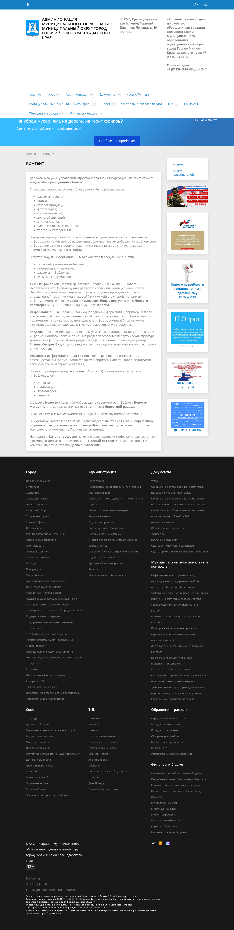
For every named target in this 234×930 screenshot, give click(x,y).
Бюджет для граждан (163, 808)
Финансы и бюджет (84, 113)
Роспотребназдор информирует (45, 698)
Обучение (94, 765)
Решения (93, 724)
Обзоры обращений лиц (165, 736)
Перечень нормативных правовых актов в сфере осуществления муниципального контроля (176, 604)
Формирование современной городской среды (54, 610)
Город (50, 94)
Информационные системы (104, 534)
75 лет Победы (34, 575)
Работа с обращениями (102, 748)
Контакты (191, 104)
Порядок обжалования (164, 730)
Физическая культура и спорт (43, 587)
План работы (33, 771)
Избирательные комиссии (104, 736)
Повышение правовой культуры (107, 771)
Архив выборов (97, 759)
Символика (32, 486)
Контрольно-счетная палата (141, 104)
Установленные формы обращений (172, 753)
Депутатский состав (37, 724)
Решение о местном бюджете (168, 832)
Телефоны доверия (37, 504)
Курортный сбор (36, 510)
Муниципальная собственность (107, 575)
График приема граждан (40, 765)
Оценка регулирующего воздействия (173, 545)
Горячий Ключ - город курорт (43, 592)
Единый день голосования (104, 789)
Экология (31, 669)
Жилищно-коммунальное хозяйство (47, 604)
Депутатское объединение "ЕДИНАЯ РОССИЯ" (53, 753)
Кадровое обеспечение (102, 557)
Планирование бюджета (165, 820)
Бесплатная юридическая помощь (46, 634)
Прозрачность (159, 748)
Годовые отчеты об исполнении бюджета (175, 785)
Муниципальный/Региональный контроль (60, 104)
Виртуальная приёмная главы (169, 718)
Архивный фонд (35, 522)
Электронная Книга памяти (42, 687)
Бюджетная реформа (163, 814)
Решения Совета (35, 789)
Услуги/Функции (139, 94)
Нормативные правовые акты (169, 742)
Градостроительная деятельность (46, 581)
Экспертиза (158, 534)
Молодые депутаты (37, 742)
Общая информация (38, 481)
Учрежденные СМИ (37, 557)
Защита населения (99, 516)
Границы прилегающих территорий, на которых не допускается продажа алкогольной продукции (54, 657)
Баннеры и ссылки (99, 753)
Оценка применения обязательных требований (179, 551)
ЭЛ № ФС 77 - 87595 (72, 899)
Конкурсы (94, 777)
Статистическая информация (105, 528)
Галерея (177, 164)
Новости (93, 730)
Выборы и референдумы (103, 742)
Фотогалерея (33, 528)
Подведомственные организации (108, 510)
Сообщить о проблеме (117, 141)
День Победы (96, 783)
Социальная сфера (37, 498)
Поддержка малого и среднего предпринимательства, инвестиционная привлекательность (50, 622)
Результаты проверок (101, 522)
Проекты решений (37, 777)
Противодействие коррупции (105, 563)
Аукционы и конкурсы (164, 522)
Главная (35, 94)
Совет (106, 104)
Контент (48, 154)
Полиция (31, 563)
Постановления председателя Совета (47, 795)
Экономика (32, 492)
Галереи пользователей (182, 172)
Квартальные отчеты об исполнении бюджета (178, 779)
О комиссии (95, 718)
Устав (154, 481)
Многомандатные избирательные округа (50, 730)
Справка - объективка (164, 826)
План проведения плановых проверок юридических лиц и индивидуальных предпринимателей (173, 634)
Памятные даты (35, 545)
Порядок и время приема (166, 724)
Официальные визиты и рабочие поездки (113, 551)
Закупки (93, 569)
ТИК (171, 104)
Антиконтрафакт (35, 645)
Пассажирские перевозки (41, 539)
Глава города (96, 481)
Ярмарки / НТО (35, 681)
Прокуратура (33, 569)
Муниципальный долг (164, 802)
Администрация (77, 94)
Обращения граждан (44, 113)
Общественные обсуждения (167, 528)
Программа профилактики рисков (171, 657)
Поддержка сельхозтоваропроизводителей (51, 598)
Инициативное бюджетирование (45, 675)
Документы (108, 94)
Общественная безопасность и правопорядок (53, 693)
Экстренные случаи (37, 516)
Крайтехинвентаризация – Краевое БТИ (49, 640)
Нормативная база (37, 783)
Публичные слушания (164, 539)
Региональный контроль (166, 663)
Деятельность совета (38, 759)
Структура (32, 718)
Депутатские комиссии (39, 736)
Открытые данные (37, 551)
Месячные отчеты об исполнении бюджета (176, 773)
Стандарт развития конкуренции (45, 534)
